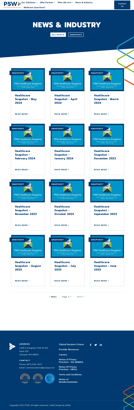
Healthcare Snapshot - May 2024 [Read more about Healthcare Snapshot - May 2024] (26, 99)
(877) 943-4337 (34, 364)
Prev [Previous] (54, 297)
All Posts (58, 35)
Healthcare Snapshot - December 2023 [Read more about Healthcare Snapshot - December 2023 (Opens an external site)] (105, 154)
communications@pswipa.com (40, 367)
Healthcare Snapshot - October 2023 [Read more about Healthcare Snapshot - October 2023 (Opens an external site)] (64, 210)
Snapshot (76, 35)
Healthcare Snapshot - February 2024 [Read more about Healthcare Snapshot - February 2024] (25, 154)
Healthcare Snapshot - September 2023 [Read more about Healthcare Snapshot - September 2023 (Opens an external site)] (105, 210)
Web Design (56, 405)
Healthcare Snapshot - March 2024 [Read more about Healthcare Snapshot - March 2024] (106, 99)
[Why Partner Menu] (54, 2)
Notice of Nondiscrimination (68, 380)
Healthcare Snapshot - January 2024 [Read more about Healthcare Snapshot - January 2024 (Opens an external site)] (63, 154)
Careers (63, 354)
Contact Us (122, 4)
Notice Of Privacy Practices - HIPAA (68, 368)
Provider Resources (69, 349)
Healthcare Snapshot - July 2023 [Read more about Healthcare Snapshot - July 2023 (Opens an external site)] (65, 266)
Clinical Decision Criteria (71, 344)
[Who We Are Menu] (72, 2)
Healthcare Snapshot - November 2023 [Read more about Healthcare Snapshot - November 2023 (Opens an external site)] (26, 210)
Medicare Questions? (34, 7)
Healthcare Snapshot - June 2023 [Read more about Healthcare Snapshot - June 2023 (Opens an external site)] (105, 266)
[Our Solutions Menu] (36, 2)
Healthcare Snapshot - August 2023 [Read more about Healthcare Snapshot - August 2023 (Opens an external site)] (28, 266)
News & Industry (84, 2)
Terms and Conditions (70, 374)
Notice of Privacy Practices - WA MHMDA (71, 360)
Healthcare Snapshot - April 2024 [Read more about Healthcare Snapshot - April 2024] (65, 99)
